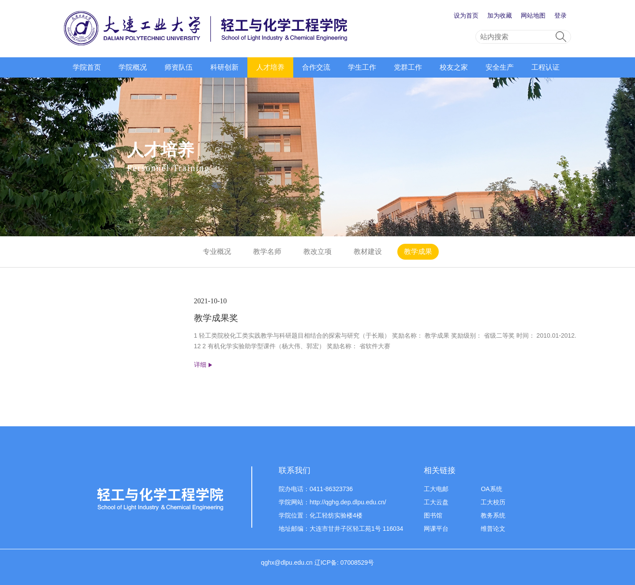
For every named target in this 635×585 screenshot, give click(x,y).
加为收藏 (499, 15)
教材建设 (368, 251)
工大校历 (493, 502)
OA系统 (491, 488)
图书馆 (433, 515)
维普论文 (493, 528)
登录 (560, 15)
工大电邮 (436, 488)
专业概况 (217, 251)
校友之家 (454, 67)
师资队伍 (178, 67)
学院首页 (87, 67)
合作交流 (316, 67)
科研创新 (224, 67)
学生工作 (362, 67)
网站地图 (533, 15)
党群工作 (408, 67)
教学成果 (418, 251)
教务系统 (493, 515)
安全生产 (500, 67)
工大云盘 (436, 502)
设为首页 (466, 15)
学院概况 (133, 67)
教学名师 (267, 251)
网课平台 (436, 528)
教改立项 (317, 251)
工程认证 (545, 67)
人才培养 (270, 67)
